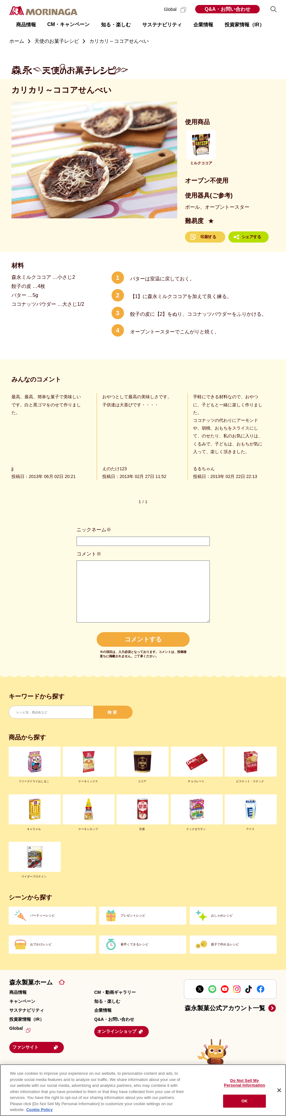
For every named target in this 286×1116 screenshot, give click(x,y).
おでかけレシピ (41, 944)
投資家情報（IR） (26, 1019)
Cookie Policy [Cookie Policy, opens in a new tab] (39, 1109)
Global (175, 9)
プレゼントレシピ (133, 915)
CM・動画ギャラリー (115, 992)
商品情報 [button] (26, 24)
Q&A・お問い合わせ (227, 9)
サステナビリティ (26, 1010)
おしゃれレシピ (222, 915)
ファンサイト (38, 1045)
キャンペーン (22, 1001)
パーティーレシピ (42, 915)
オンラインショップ (123, 1031)
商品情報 (18, 992)
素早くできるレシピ (134, 944)
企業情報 (103, 1010)
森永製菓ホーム (31, 982)
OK (244, 1101)
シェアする (251, 236)
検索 (113, 712)
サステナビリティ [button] (162, 24)
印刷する (208, 236)
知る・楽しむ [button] (116, 24)
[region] (143, 1090)
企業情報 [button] (203, 24)
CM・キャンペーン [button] (68, 24)
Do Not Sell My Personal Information (244, 1083)
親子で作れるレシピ (225, 944)
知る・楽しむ (107, 1001)
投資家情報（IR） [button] (244, 24)
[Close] (279, 1090)
